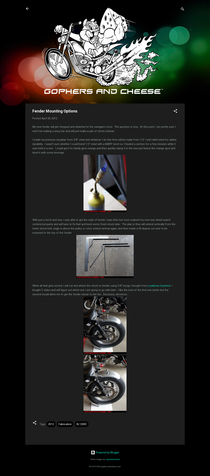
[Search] (182, 9)
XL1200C (81, 424)
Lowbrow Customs (159, 285)
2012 (51, 424)
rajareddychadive (113, 459)
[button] (175, 111)
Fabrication (65, 424)
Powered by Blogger (105, 452)
